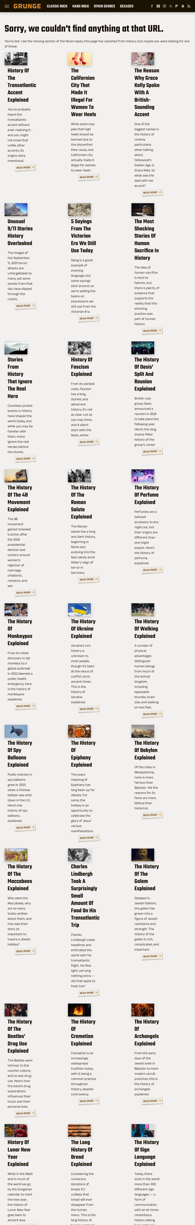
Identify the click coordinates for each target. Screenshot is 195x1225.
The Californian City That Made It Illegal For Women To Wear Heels (95, 104)
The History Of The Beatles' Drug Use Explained (29, 876)
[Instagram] (164, 6)
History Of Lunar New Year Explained (33, 982)
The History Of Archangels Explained (160, 872)
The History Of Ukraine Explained (93, 540)
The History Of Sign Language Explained (158, 982)
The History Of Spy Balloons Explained (30, 644)
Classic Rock (57, 6)
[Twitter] (170, 6)
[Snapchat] (182, 6)
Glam (82, 1195)
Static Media (78, 1177)
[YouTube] (158, 6)
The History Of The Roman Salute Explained (93, 439)
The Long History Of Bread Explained (94, 982)
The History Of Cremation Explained (96, 872)
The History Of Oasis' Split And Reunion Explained (159, 329)
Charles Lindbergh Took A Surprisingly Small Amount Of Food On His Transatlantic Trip (97, 758)
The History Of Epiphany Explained (94, 644)
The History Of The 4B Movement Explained (33, 435)
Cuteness (69, 1195)
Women (166, 1195)
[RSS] (188, 6)
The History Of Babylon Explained (157, 644)
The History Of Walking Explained (157, 540)
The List (152, 1195)
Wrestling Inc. (97, 1199)
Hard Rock (80, 6)
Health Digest (97, 1195)
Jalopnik (42, 1195)
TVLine (55, 1195)
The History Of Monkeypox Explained (33, 540)
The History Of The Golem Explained (156, 747)
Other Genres (104, 6)
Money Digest (118, 1195)
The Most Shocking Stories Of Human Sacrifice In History (157, 218)
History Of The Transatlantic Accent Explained (32, 100)
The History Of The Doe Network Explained (29, 1089)
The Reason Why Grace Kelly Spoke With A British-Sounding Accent (156, 104)
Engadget (27, 1195)
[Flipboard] (176, 6)
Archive (92, 1170)
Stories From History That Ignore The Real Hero (32, 329)
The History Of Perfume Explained (157, 435)
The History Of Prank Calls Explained (159, 1086)
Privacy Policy (110, 1170)
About (79, 1170)
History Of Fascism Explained (94, 325)
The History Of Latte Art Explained (95, 1086)
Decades (126, 6)
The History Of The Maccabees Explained (33, 747)
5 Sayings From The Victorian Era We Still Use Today (96, 218)
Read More (50, 159)
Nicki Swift (137, 1195)
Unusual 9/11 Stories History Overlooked (32, 214)
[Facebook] (151, 6)
